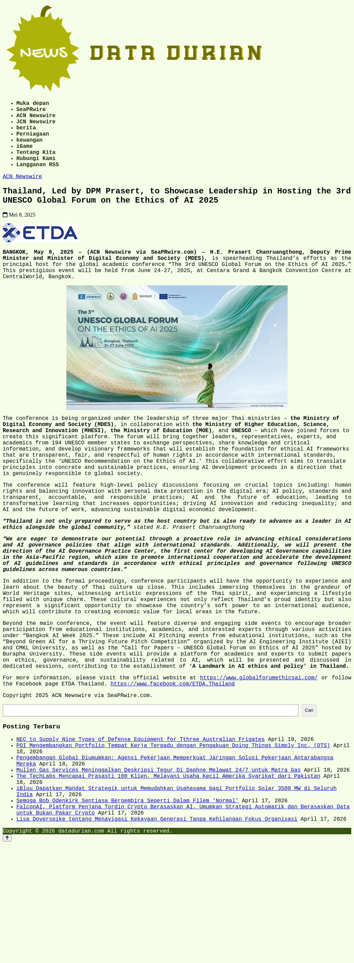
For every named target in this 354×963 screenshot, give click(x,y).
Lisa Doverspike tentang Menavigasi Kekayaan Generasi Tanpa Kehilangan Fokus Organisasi (156, 921)
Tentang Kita (35, 164)
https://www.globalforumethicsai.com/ (259, 756)
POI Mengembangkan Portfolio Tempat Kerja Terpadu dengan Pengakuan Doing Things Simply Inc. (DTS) (173, 831)
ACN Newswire (35, 119)
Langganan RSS (37, 179)
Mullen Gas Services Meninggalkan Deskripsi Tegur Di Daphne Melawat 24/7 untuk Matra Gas (158, 861)
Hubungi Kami (35, 171)
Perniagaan (32, 141)
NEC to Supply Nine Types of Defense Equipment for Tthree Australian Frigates (140, 824)
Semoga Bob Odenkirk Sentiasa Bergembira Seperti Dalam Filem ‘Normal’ (127, 899)
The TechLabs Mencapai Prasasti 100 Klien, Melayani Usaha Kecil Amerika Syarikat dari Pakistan (168, 869)
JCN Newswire (35, 126)
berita (26, 134)
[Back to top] (7, 941)
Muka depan (32, 104)
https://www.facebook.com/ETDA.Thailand (173, 763)
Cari (309, 792)
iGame (24, 156)
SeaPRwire (31, 111)
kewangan (29, 149)
